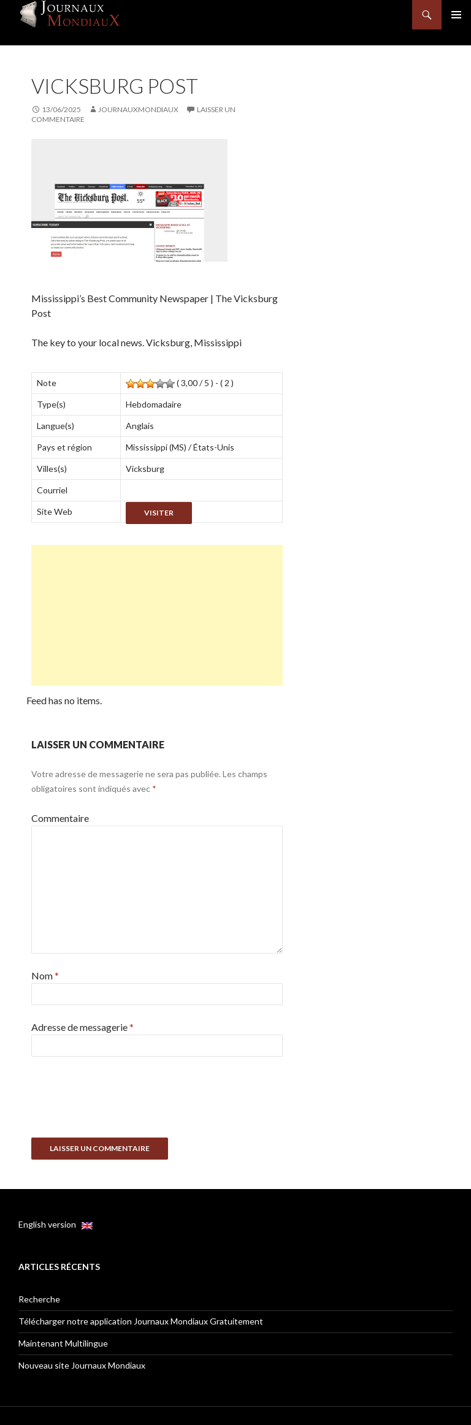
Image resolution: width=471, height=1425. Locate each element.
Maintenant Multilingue (63, 1343)
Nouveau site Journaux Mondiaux (81, 1365)
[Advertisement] (157, 615)
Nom (45, 975)
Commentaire (60, 818)
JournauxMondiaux (138, 109)
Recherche (39, 1299)
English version (55, 1224)
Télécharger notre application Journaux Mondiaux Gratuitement (140, 1321)
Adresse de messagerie (82, 1027)
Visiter (159, 512)
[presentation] (124, 1101)
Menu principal (456, 14)
